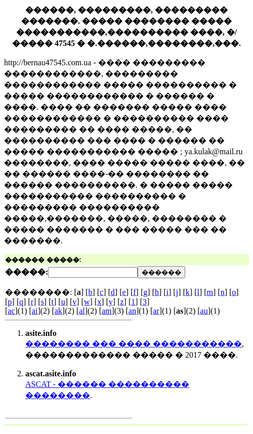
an (132, 311)
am (107, 311)
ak (58, 311)
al (82, 311)
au (204, 311)
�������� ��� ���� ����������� (133, 343)
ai (35, 311)
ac (11, 311)
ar (156, 311)
